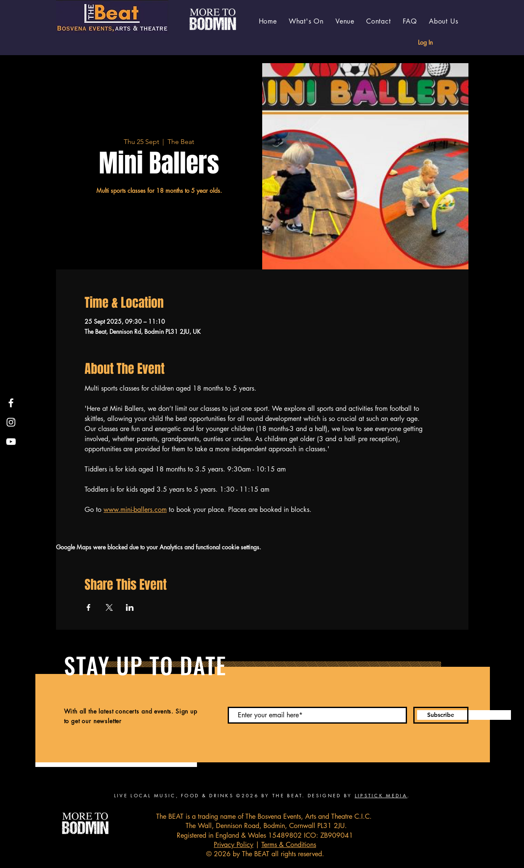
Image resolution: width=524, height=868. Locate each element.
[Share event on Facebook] (89, 607)
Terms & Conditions (288, 844)
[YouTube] (11, 441)
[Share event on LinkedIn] (130, 607)
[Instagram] (11, 422)
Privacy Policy (233, 844)
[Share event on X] (109, 607)
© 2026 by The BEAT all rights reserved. (265, 853)
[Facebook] (11, 403)
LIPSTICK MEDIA (381, 795)
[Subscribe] (440, 715)
